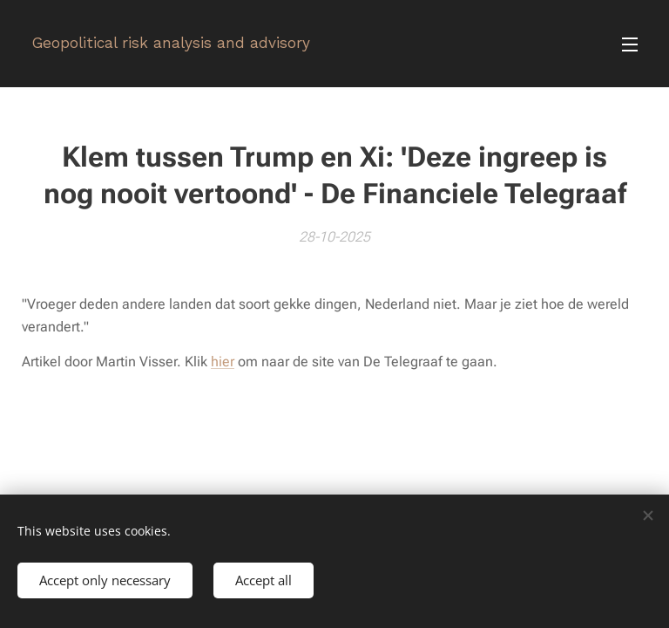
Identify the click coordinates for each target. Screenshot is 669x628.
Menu (630, 44)
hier (222, 361)
